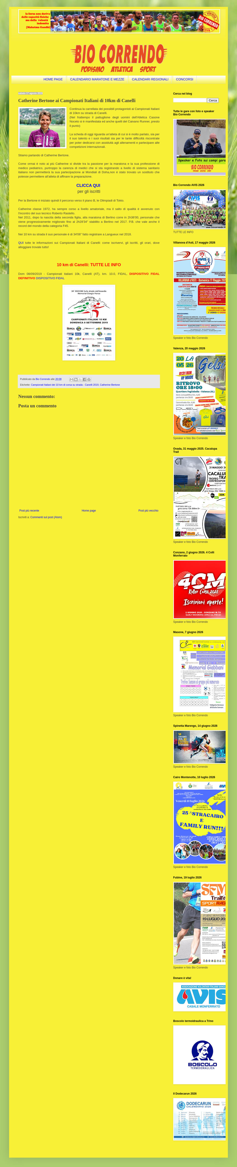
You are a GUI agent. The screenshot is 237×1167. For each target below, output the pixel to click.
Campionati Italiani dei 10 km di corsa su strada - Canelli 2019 (64, 384)
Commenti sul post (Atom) (46, 517)
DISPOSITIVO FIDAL (50, 278)
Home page (89, 510)
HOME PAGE (53, 79)
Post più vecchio (148, 510)
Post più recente (29, 510)
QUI (20, 242)
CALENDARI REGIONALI (150, 79)
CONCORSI (184, 79)
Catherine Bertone (110, 384)
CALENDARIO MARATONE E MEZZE (97, 79)
